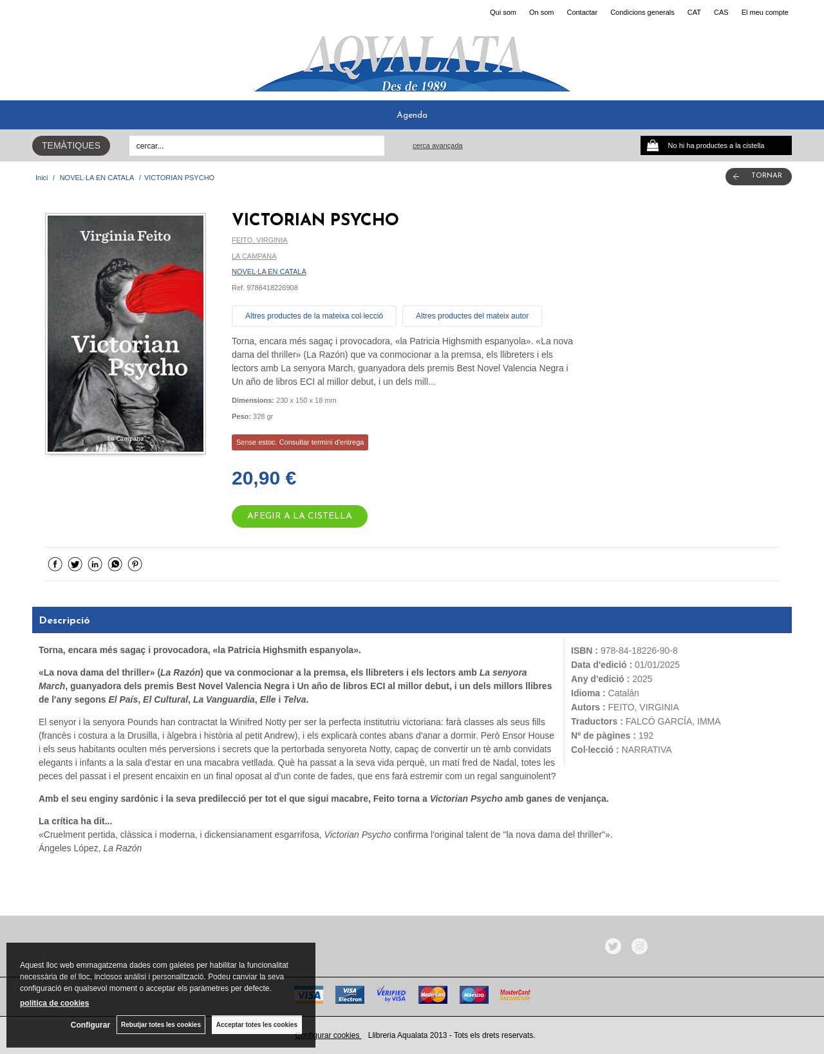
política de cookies (54, 1003)
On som (541, 12)
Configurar (90, 1025)
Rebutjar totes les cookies (161, 1024)
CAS (721, 12)
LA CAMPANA (254, 256)
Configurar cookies (328, 1035)
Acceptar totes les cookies (256, 1024)
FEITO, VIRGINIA (260, 240)
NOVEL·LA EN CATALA (269, 271)
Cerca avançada (438, 145)
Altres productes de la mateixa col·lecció (314, 315)
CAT (694, 12)
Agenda (412, 115)
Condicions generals (642, 12)
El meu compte (765, 12)
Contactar (581, 12)
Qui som (503, 12)
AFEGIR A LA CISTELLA (299, 516)
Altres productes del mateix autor (472, 315)
